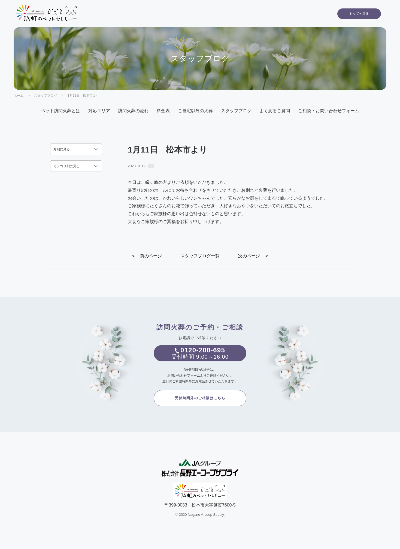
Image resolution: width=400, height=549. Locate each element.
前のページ (147, 256)
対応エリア (99, 110)
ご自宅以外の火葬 (195, 110)
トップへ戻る (359, 13)
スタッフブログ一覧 (200, 256)
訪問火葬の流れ (133, 110)
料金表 (163, 110)
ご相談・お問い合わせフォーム (328, 110)
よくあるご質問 (274, 110)
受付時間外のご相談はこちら (200, 398)
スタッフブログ (45, 95)
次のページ (253, 256)
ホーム (18, 95)
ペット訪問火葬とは (60, 110)
